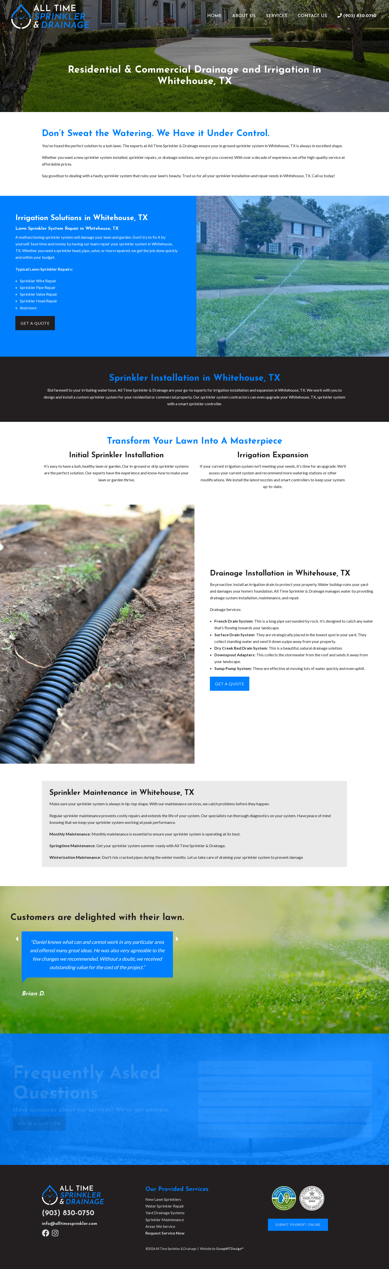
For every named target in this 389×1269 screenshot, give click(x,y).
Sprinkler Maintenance (164, 1219)
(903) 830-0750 (68, 1213)
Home (214, 16)
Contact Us (312, 16)
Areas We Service (160, 1226)
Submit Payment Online (298, 1225)
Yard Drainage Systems (165, 1212)
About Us (244, 16)
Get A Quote (35, 323)
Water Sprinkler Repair (164, 1206)
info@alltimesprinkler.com (69, 1223)
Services (276, 16)
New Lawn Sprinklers (163, 1199)
